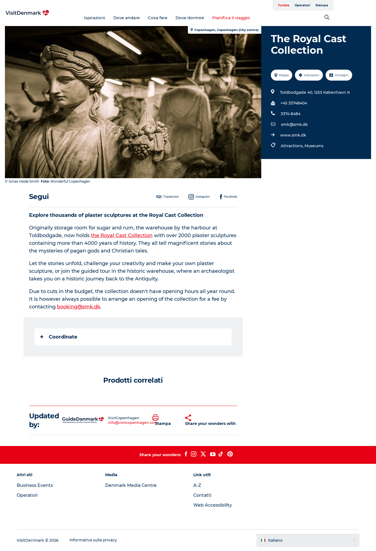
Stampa (364, 5)
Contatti (203, 495)
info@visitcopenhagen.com (133, 422)
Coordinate (59, 337)
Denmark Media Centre (132, 485)
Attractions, (292, 145)
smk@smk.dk (294, 124)
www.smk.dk (293, 135)
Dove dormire (211, 17)
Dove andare (147, 17)
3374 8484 (290, 113)
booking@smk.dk (79, 307)
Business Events (36, 485)
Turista (326, 5)
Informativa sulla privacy (95, 540)
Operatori (344, 5)
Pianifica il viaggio (252, 17)
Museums (313, 145)
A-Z (198, 485)
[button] (165, 420)
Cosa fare (178, 17)
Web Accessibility (213, 505)
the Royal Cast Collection (122, 235)
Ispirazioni (115, 17)
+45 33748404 (293, 103)
